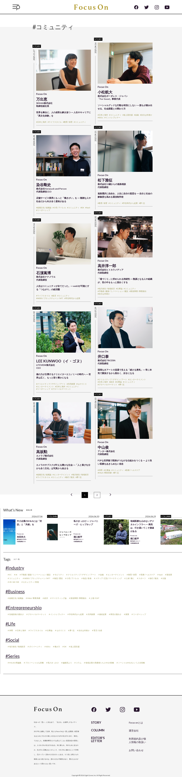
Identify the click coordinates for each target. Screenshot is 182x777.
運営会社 (134, 730)
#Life (10, 623)
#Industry (15, 567)
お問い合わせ (136, 750)
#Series (13, 656)
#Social (12, 640)
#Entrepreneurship (24, 607)
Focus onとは (136, 722)
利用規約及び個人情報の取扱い (137, 740)
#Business (15, 591)
